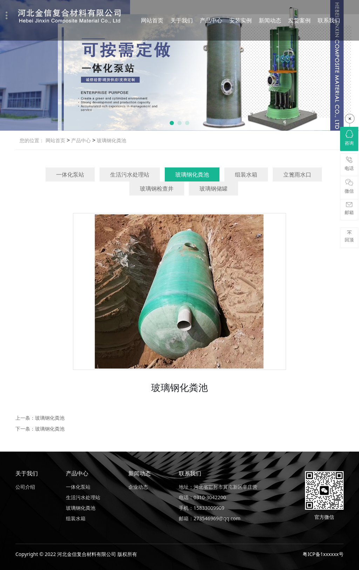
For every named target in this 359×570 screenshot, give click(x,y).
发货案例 (299, 20)
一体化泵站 (70, 174)
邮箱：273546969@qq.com (210, 518)
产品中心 (211, 20)
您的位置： (32, 140)
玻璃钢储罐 (213, 188)
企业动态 (138, 486)
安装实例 (240, 20)
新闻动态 (270, 20)
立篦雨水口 (297, 174)
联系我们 (329, 20)
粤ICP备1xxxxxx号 (323, 554)
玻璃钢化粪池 (110, 140)
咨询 (349, 138)
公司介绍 (25, 486)
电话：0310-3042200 (202, 497)
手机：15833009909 (201, 507)
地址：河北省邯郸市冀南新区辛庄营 (218, 486)
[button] (172, 123)
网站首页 (152, 20)
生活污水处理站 (129, 174)
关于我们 (181, 20)
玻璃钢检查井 (157, 188)
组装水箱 (246, 174)
